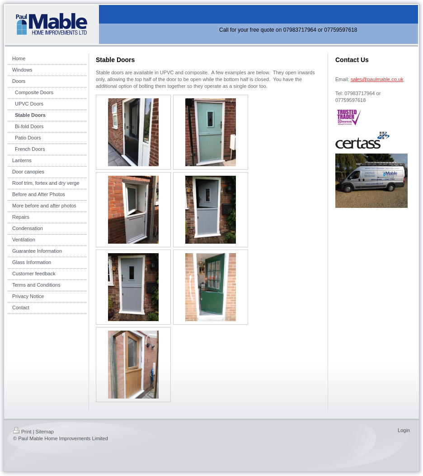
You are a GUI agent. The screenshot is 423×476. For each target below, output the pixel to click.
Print (22, 431)
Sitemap (45, 431)
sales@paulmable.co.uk (377, 79)
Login (404, 430)
